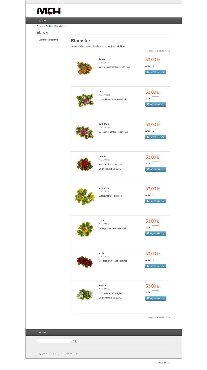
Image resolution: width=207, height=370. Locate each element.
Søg (74, 341)
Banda (102, 59)
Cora (101, 91)
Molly (101, 253)
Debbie (102, 156)
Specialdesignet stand (48, 40)
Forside (49, 26)
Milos (101, 220)
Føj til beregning (155, 72)
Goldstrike (104, 188)
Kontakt (42, 20)
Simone (103, 285)
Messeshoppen (60, 26)
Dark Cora (104, 124)
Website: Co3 (164, 362)
